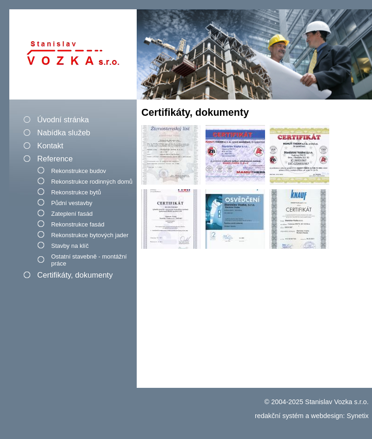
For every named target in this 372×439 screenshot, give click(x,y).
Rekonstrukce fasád (77, 224)
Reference (55, 158)
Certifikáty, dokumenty (75, 275)
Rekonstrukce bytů (76, 192)
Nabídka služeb (63, 132)
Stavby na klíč (70, 245)
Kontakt (50, 145)
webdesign (327, 415)
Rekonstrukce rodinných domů (92, 181)
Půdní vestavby (72, 203)
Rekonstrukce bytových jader (89, 235)
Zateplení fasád (72, 213)
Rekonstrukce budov (78, 170)
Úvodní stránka (63, 119)
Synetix (358, 415)
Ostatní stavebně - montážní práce (89, 260)
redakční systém (279, 415)
